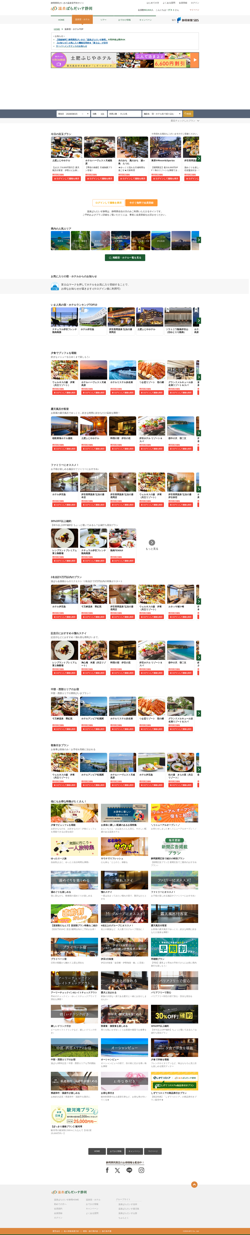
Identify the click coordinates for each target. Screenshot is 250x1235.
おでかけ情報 (124, 20)
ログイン (195, 3)
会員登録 (183, 3)
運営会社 (56, 1231)
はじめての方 (153, 3)
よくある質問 (169, 3)
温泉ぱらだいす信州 (127, 1204)
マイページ (153, 1151)
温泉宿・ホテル (82, 19)
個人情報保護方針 (71, 1231)
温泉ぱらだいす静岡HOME (66, 1199)
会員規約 (58, 1208)
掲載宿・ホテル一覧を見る (127, 257)
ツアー (103, 20)
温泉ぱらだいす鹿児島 (128, 1209)
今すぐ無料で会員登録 (141, 202)
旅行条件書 (106, 1231)
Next (199, 159)
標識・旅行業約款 (90, 1231)
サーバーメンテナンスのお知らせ (71, 46)
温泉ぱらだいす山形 (127, 1213)
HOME (61, 20)
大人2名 (123, 114)
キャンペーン (145, 20)
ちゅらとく (123, 1218)
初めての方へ (60, 1204)
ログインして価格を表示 (67, 178)
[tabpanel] (66, 159)
